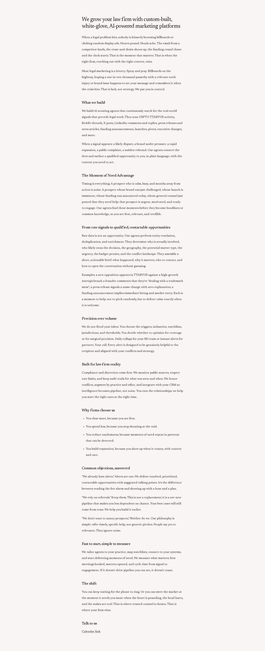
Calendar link (91, 631)
